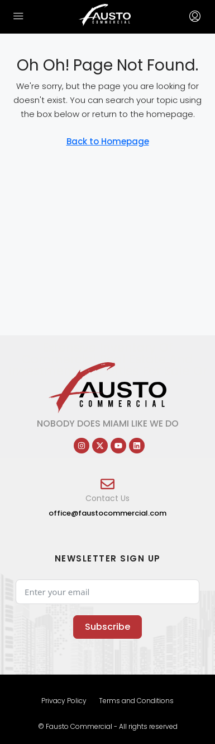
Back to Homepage (107, 141)
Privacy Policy (64, 700)
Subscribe (107, 626)
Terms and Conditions (136, 700)
